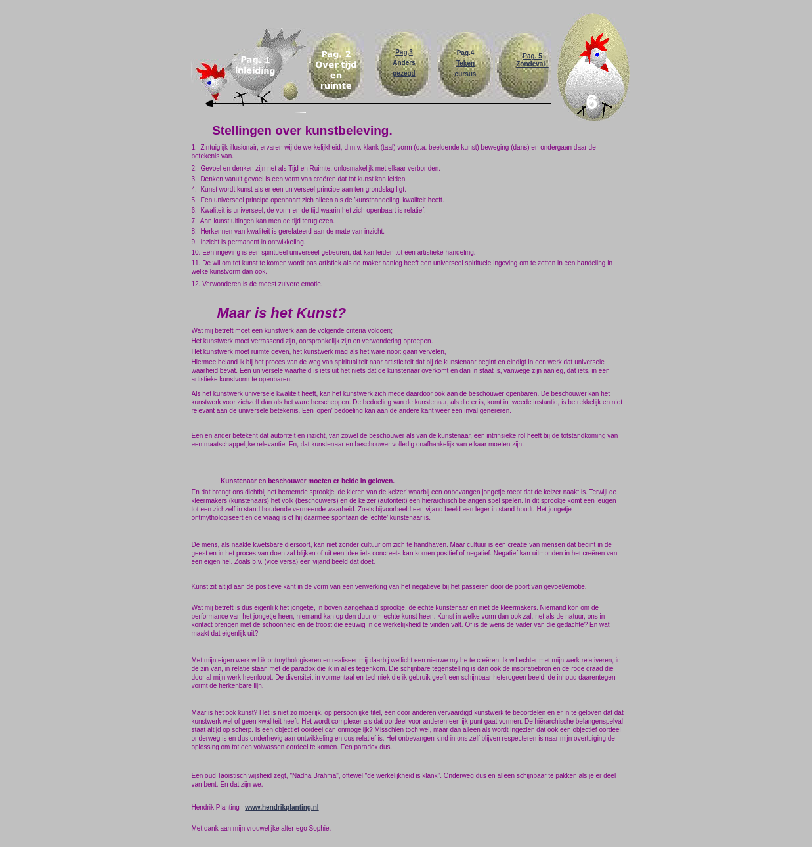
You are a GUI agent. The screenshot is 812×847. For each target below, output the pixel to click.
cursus (466, 73)
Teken (465, 63)
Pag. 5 (532, 56)
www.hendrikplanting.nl (281, 807)
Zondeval (532, 64)
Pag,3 (404, 52)
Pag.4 (466, 52)
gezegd (404, 73)
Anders (404, 62)
